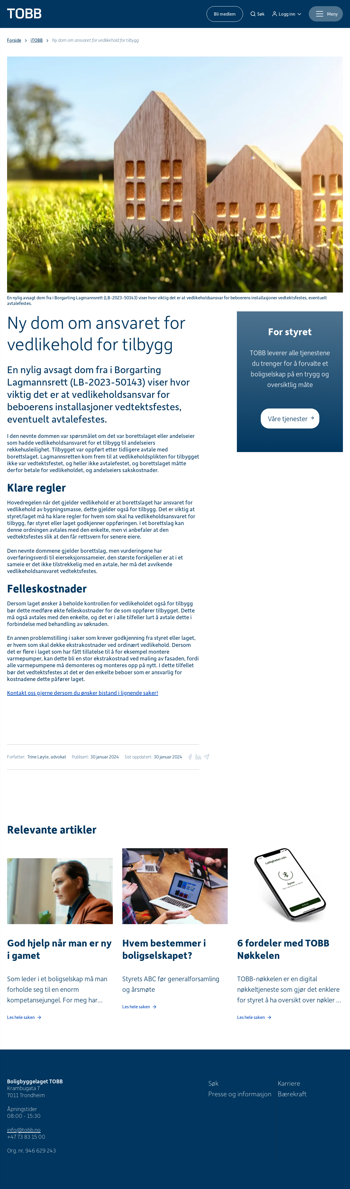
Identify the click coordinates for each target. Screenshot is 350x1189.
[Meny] (326, 13)
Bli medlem (225, 14)
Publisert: (80, 757)
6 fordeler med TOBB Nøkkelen (283, 949)
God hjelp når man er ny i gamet (59, 949)
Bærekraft (292, 1093)
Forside (14, 40)
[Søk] (257, 14)
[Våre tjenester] (290, 418)
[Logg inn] (287, 14)
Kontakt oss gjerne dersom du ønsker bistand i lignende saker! (82, 692)
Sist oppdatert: (139, 757)
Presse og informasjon (239, 1093)
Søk (213, 1083)
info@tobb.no (24, 1129)
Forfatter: (16, 757)
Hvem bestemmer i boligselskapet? (164, 949)
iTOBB (37, 40)
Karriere (289, 1083)
